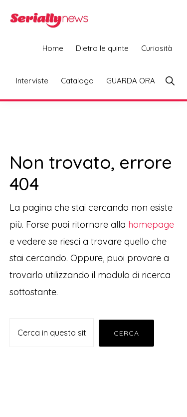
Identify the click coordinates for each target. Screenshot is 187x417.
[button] (170, 80)
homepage (151, 224)
